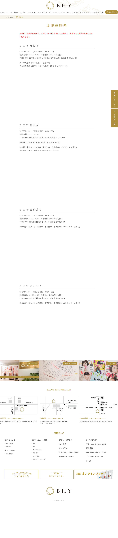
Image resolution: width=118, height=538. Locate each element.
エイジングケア (37, 449)
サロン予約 (63, 448)
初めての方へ (10, 454)
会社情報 (8, 446)
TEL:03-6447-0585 (97, 418)
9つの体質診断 (91, 440)
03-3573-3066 (25, 131)
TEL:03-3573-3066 (15, 418)
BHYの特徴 (9, 443)
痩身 (34, 443)
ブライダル (36, 456)
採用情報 (89, 448)
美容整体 (35, 453)
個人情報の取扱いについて (96, 452)
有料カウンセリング (39, 459)
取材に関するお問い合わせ (69, 452)
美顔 (34, 446)
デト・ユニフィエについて (96, 444)
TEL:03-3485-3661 (55, 418)
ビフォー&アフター (66, 440)
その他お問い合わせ (66, 456)
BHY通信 (62, 444)
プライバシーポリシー (94, 456)
